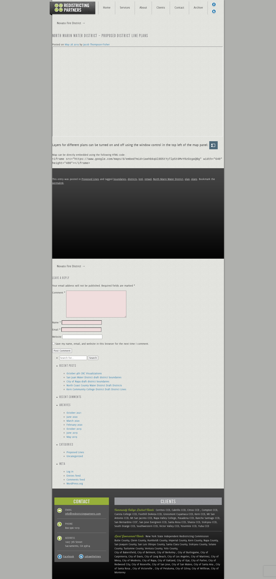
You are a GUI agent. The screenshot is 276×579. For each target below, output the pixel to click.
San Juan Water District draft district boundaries (94, 377)
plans (194, 179)
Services (125, 7)
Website (56, 336)
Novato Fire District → (71, 23)
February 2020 (74, 424)
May (67, 44)
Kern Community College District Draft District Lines (96, 389)
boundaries (119, 179)
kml (141, 179)
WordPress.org (75, 483)
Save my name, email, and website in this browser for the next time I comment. (102, 343)
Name (56, 322)
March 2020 (73, 420)
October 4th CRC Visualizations (84, 373)
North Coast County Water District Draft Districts (94, 385)
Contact (179, 7)
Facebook (68, 556)
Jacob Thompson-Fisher (96, 44)
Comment (58, 292)
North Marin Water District (168, 179)
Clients (161, 7)
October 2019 (74, 428)
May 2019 (72, 436)
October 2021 (74, 412)
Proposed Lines (90, 179)
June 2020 (72, 416)
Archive (198, 7)
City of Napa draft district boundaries (88, 381)
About (143, 7)
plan (187, 179)
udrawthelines (93, 556)
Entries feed (73, 475)
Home (106, 7)
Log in (70, 471)
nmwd (148, 179)
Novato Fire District (71, 266)
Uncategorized (75, 456)
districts (132, 179)
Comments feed (76, 479)
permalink (58, 183)
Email (56, 329)
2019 (76, 44)
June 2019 (72, 432)
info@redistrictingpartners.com (83, 513)
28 (71, 44)
